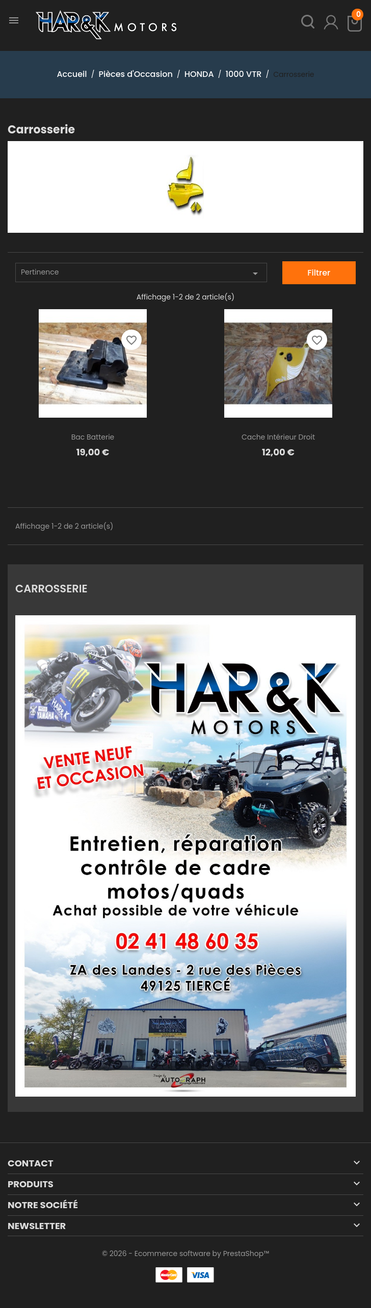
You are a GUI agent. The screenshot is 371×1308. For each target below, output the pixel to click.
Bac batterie (93, 437)
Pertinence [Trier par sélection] (141, 273)
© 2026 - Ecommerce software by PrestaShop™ (185, 1253)
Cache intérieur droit (278, 437)
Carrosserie (51, 587)
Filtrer (318, 273)
